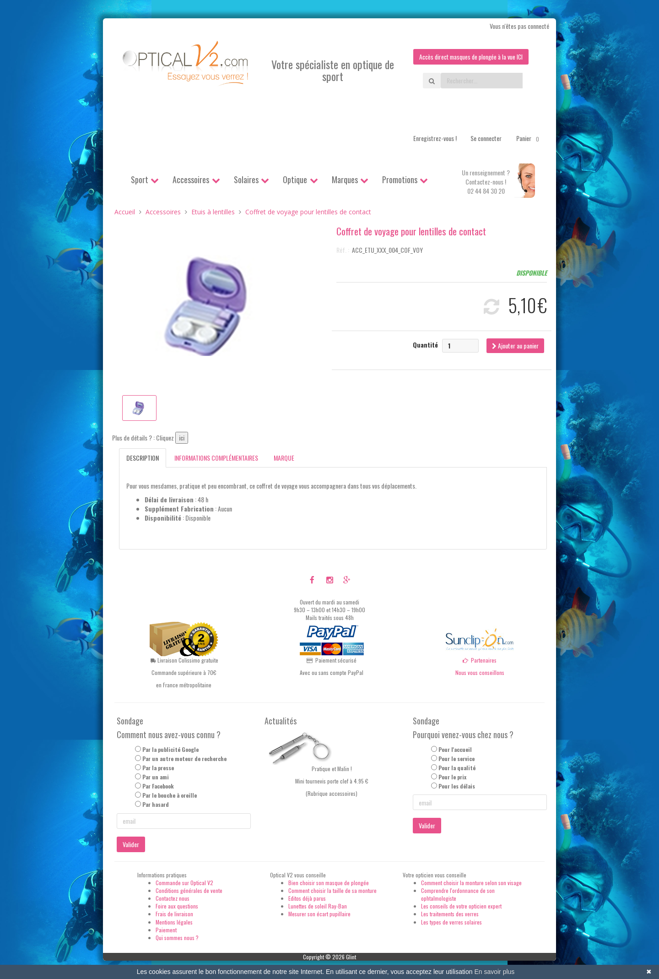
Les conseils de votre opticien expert (461, 906)
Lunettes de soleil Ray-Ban (317, 906)
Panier (529, 138)
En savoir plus (494, 971)
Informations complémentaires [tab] (216, 458)
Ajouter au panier (515, 345)
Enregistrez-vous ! (435, 138)
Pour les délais (456, 786)
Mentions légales (174, 922)
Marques (345, 179)
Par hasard (155, 805)
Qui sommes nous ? (177, 937)
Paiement (166, 930)
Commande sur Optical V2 (184, 883)
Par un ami (155, 777)
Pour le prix (452, 777)
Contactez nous (172, 898)
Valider (131, 844)
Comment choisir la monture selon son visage (471, 883)
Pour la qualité (456, 768)
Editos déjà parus (307, 898)
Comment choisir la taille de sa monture (332, 890)
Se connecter (486, 138)
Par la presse (158, 768)
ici (181, 438)
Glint (351, 957)
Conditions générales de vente (189, 890)
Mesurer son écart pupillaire (319, 914)
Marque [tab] (284, 458)
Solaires (246, 179)
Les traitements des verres (450, 914)
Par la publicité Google (170, 749)
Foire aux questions (177, 906)
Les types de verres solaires (451, 922)
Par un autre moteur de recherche (184, 758)
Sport (139, 179)
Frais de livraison (174, 914)
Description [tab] (142, 458)
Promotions (399, 179)
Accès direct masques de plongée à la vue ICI (469, 56)
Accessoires (191, 179)
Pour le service (456, 758)
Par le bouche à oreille (169, 795)
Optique (295, 179)
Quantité (425, 344)
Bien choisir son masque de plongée (328, 883)
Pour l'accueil (455, 749)
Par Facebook (158, 786)
